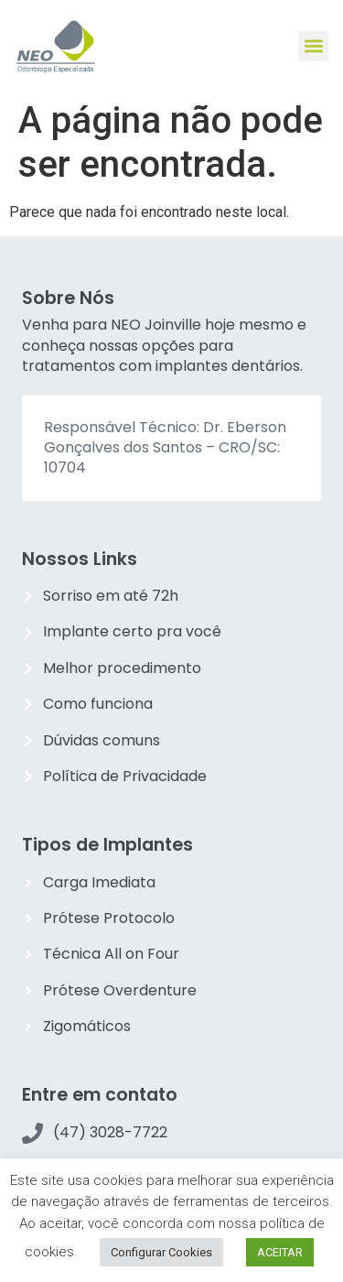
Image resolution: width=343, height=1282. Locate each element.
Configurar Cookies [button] (161, 1252)
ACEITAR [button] (280, 1252)
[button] (313, 46)
